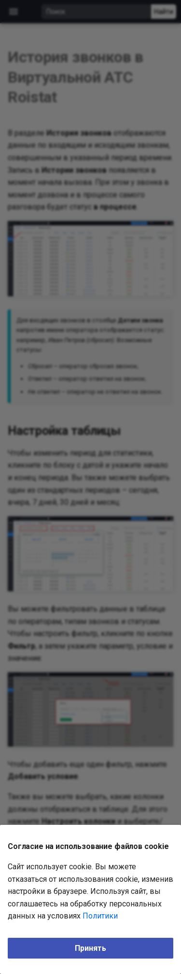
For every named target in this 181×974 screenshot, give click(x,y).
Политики (100, 915)
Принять (90, 948)
